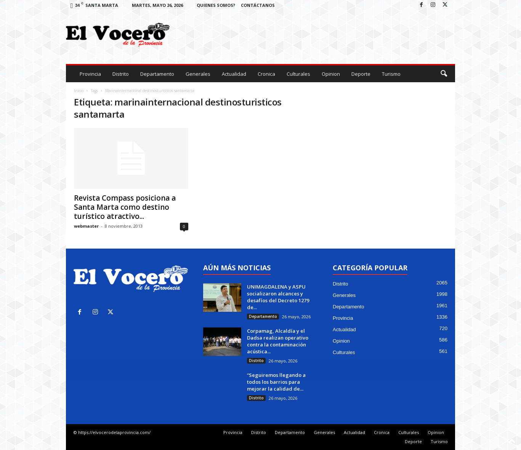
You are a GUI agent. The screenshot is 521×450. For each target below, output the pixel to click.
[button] (443, 73)
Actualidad (234, 73)
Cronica (266, 73)
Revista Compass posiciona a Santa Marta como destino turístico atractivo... (125, 207)
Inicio (78, 90)
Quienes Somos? (216, 5)
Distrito (120, 73)
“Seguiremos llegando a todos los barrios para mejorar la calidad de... (276, 382)
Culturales (298, 73)
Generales (198, 73)
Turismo (391, 73)
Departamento (157, 73)
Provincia (90, 73)
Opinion (331, 73)
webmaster (86, 226)
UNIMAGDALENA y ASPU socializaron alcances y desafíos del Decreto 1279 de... (278, 297)
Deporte (360, 73)
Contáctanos (258, 5)
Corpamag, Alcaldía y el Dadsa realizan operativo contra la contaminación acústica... (277, 341)
